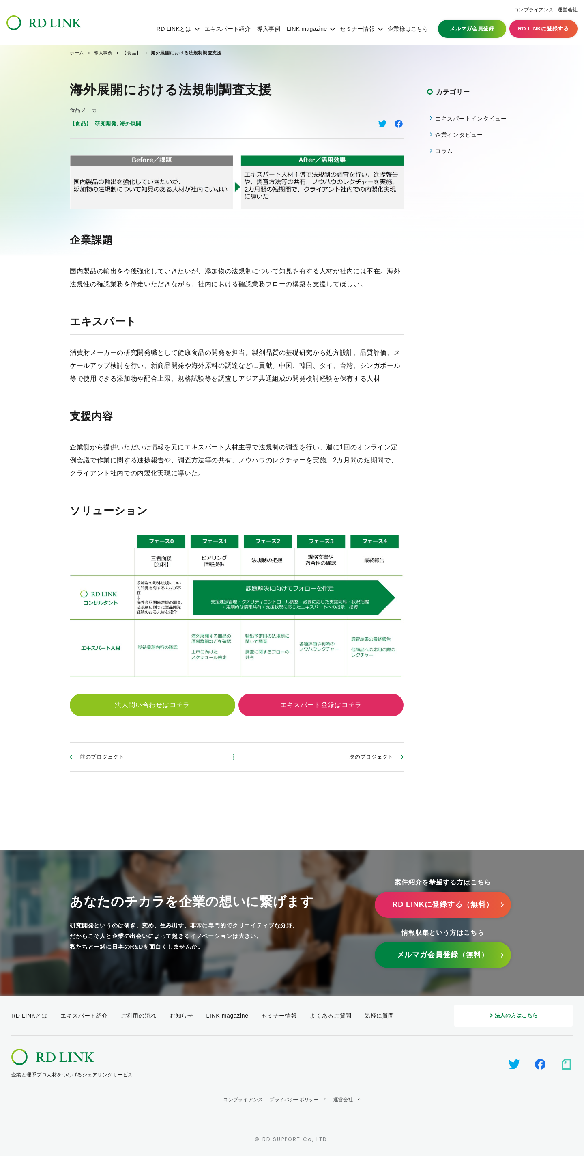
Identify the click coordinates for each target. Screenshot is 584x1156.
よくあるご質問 (330, 1015)
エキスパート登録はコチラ (321, 704)
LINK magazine (307, 29)
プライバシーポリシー (294, 1099)
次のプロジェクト (371, 757)
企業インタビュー (459, 135)
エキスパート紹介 (227, 29)
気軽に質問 (379, 1015)
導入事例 (268, 29)
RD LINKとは (174, 29)
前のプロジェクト (102, 757)
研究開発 (106, 124)
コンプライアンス (534, 10)
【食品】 (81, 124)
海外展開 (131, 124)
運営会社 (568, 10)
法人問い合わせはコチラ (152, 704)
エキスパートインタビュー (471, 118)
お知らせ (181, 1015)
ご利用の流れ (139, 1015)
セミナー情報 (357, 29)
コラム (444, 151)
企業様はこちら (408, 29)
